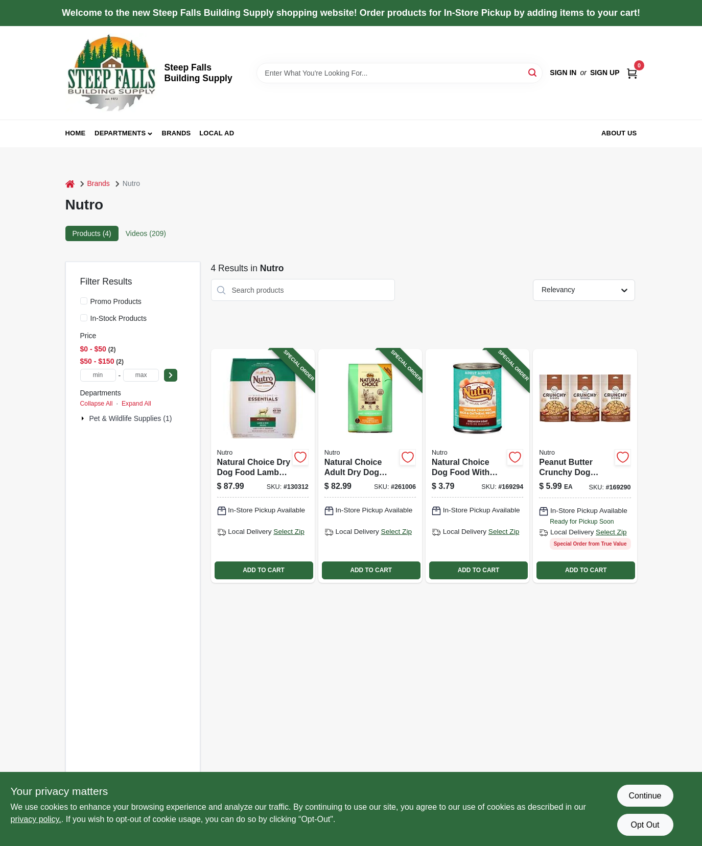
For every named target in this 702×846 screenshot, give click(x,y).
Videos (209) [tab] (146, 233)
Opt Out (644, 824)
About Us (619, 133)
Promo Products (116, 301)
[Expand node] (84, 418)
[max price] (141, 375)
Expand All (136, 403)
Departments (120, 133)
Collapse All (96, 403)
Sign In (563, 72)
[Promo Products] (83, 300)
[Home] (70, 183)
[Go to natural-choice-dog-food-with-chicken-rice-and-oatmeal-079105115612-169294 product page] (477, 465)
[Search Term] (399, 73)
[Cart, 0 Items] (632, 72)
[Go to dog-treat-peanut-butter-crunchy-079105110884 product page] (585, 465)
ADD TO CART (264, 570)
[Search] (533, 72)
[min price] (98, 375)
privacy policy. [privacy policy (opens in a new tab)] (36, 819)
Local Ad (216, 133)
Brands (176, 133)
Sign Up (605, 72)
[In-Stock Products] (83, 317)
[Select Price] (170, 375)
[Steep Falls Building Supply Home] (111, 72)
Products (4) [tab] (92, 233)
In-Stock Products (118, 318)
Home (75, 133)
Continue (644, 795)
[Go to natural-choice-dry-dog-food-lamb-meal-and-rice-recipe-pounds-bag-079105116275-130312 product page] (263, 465)
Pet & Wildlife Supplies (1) (130, 418)
